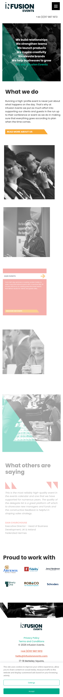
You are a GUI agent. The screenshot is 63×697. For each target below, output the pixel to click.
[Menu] (56, 6)
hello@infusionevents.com (31, 656)
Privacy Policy (31, 638)
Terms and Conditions (31, 641)
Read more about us (19, 131)
